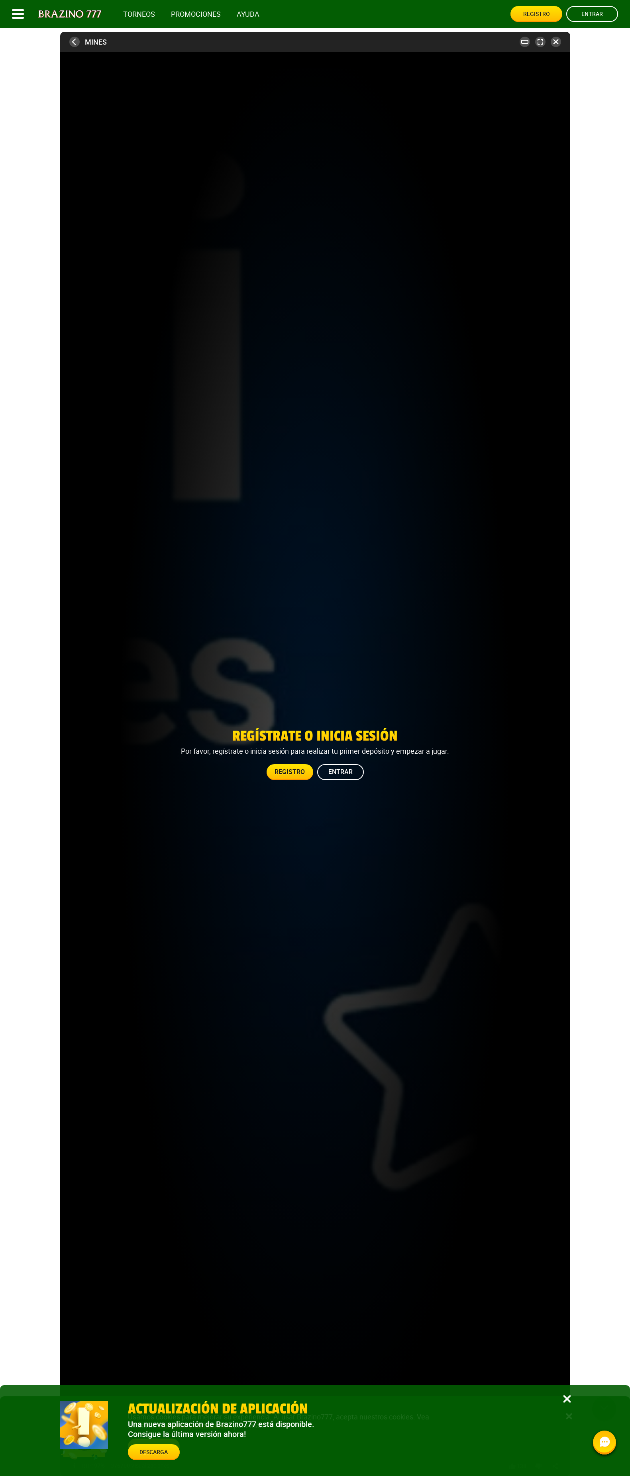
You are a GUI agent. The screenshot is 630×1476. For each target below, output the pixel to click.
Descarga (153, 1452)
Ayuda (248, 14)
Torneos (139, 14)
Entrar (592, 14)
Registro (536, 14)
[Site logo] (70, 14)
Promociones (196, 14)
